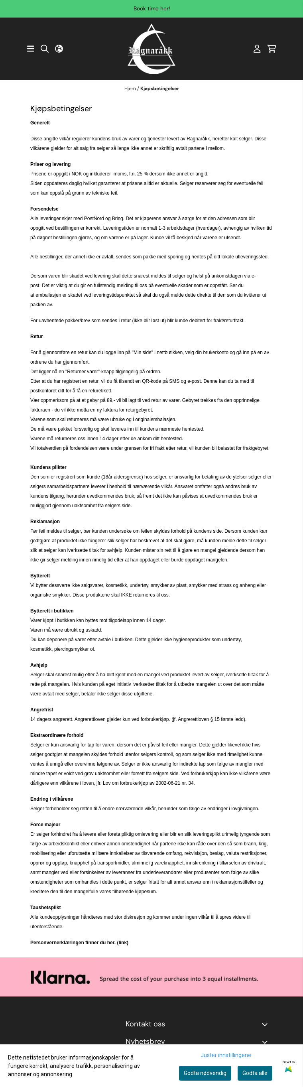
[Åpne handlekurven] (271, 48)
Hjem (130, 88)
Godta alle (255, 1073)
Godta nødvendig (205, 1073)
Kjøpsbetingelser (159, 88)
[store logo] (151, 49)
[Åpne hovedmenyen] (30, 48)
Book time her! (152, 8)
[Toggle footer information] (266, 1024)
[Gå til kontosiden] (257, 48)
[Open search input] (45, 49)
